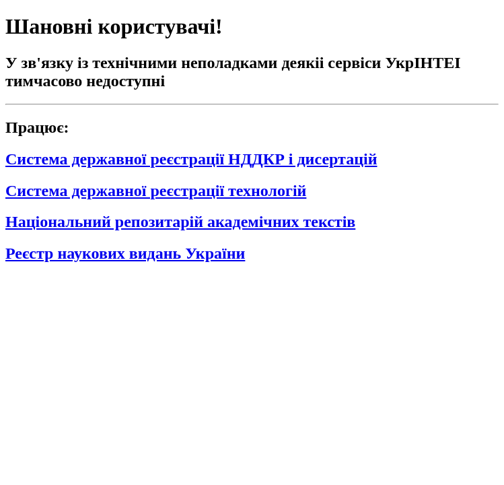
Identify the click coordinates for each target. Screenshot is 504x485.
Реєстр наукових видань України (125, 253)
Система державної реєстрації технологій (155, 190)
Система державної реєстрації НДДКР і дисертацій (191, 159)
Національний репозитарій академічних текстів (180, 221)
